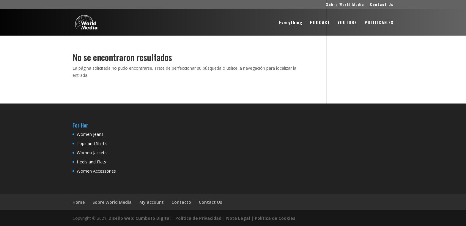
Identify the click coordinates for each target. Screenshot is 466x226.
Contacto (181, 202)
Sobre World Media (345, 5)
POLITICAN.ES (379, 23)
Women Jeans (90, 134)
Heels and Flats (91, 162)
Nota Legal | (240, 218)
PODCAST (320, 23)
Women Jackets (92, 152)
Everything (290, 23)
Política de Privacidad (198, 218)
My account (151, 202)
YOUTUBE (347, 23)
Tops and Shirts (92, 143)
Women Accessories (96, 171)
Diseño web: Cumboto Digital (139, 218)
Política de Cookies (275, 218)
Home (79, 202)
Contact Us (381, 5)
